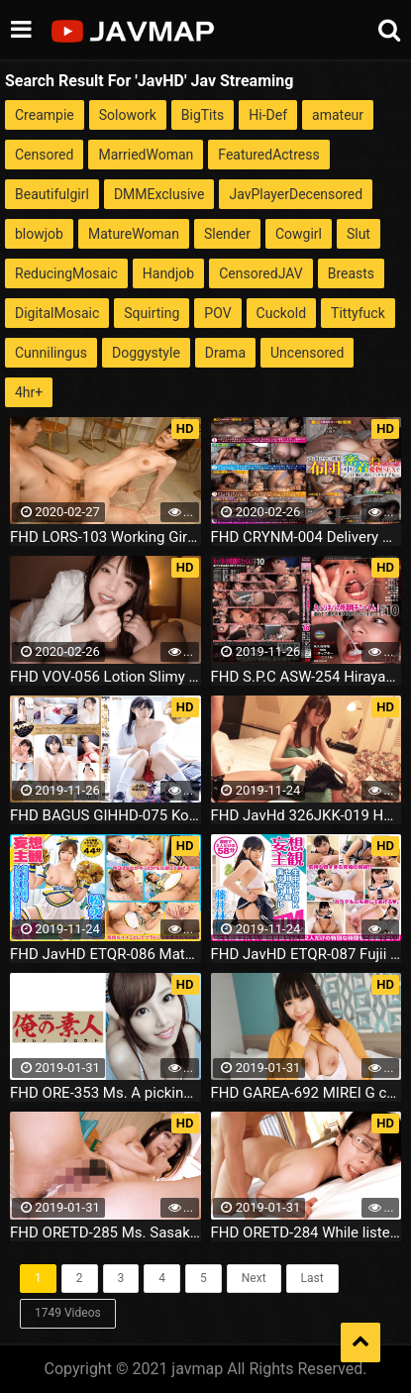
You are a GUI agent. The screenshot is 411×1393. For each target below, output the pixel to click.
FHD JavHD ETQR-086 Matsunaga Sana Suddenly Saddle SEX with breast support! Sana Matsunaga (105, 954)
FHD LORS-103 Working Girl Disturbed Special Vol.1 (105, 537)
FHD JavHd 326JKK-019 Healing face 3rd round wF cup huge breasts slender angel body (306, 815)
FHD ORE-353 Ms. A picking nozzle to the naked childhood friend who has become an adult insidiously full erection (105, 1093)
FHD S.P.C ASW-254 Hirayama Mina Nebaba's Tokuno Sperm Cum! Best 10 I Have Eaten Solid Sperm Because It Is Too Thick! (306, 677)
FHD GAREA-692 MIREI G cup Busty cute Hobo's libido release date (306, 1093)
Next (254, 1278)
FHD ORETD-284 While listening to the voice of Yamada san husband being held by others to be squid (306, 1232)
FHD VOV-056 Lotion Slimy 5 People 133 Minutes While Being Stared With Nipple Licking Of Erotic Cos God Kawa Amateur (105, 677)
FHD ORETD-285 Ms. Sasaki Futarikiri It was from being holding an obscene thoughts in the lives (105, 1232)
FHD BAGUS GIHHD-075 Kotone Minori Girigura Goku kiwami (105, 815)
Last (312, 1278)
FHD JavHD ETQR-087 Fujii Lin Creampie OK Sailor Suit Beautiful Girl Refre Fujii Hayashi (306, 954)
